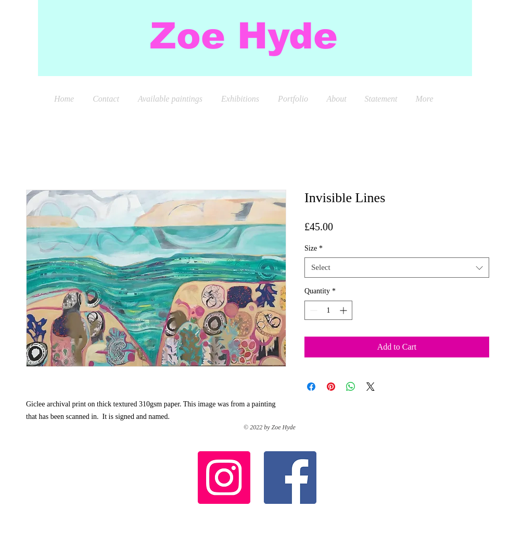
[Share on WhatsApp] (351, 386)
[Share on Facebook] (311, 386)
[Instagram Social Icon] (224, 477)
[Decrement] (312, 310)
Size (313, 248)
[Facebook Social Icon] (290, 477)
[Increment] (344, 310)
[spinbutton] (328, 310)
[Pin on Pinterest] (331, 386)
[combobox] (396, 267)
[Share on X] (370, 386)
